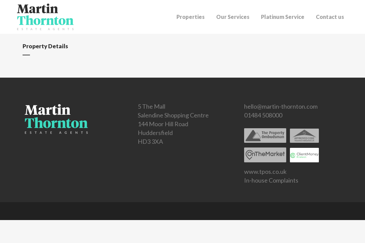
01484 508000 (263, 115)
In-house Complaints (271, 180)
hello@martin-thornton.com (281, 106)
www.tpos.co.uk (265, 171)
